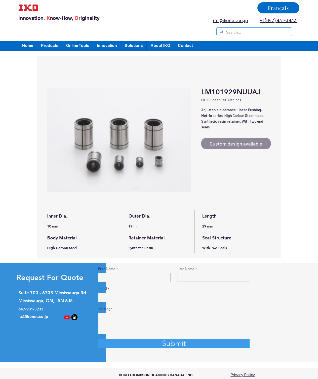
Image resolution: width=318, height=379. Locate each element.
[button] (49, 46)
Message (106, 308)
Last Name (186, 268)
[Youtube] (67, 317)
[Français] (278, 7)
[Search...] (253, 32)
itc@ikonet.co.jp (33, 316)
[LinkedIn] (74, 317)
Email (103, 289)
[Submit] (174, 343)
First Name (106, 268)
